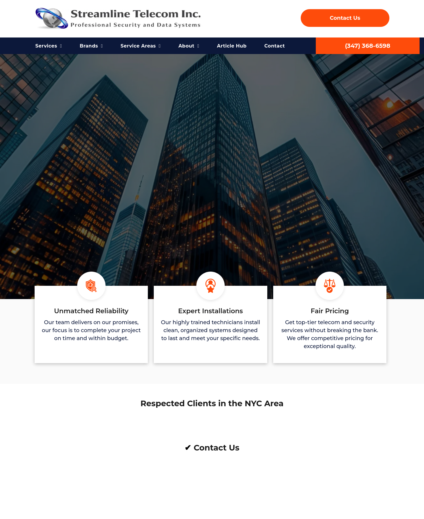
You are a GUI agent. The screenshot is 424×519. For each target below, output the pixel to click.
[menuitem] (49, 46)
